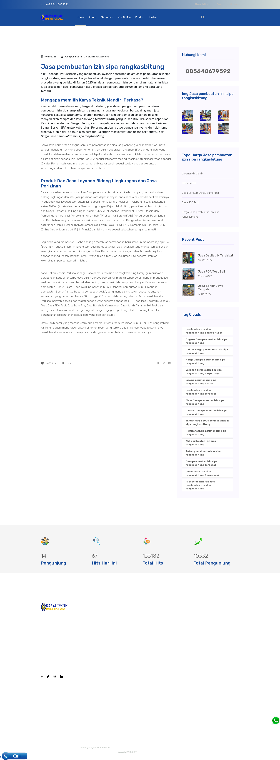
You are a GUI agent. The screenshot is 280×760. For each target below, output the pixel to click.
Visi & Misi (124, 17)
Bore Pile (140, 619)
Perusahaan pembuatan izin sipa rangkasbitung (206, 432)
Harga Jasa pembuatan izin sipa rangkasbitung (205, 361)
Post (139, 17)
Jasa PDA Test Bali (211, 271)
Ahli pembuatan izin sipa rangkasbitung (201, 443)
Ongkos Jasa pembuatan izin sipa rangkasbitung (206, 341)
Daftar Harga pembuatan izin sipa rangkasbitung (207, 351)
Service (107, 17)
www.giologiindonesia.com (95, 747)
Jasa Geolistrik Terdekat (215, 255)
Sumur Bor (142, 716)
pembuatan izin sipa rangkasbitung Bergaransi (202, 473)
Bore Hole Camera (147, 607)
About (93, 17)
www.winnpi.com (127, 751)
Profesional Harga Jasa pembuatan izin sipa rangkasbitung (200, 485)
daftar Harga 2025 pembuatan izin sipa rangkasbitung (207, 422)
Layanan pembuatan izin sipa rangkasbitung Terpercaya (204, 371)
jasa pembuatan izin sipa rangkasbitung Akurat (201, 382)
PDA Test (141, 665)
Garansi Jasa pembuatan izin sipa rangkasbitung (206, 412)
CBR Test (141, 630)
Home (80, 17)
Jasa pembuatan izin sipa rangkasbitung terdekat (201, 463)
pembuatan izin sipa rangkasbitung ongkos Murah (204, 331)
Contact (153, 17)
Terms (220, 4)
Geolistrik (141, 653)
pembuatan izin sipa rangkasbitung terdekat (201, 392)
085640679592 (208, 71)
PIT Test (140, 642)
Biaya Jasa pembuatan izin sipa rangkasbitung (205, 402)
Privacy (234, 4)
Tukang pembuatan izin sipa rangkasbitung (203, 453)
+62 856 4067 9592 (55, 4)
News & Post (202, 4)
